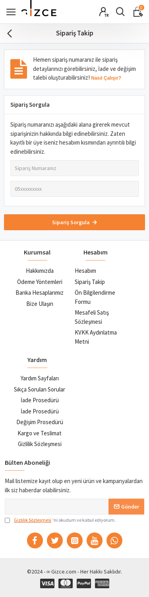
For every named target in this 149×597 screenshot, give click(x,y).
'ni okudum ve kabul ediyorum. (60, 520)
